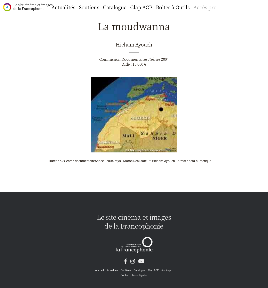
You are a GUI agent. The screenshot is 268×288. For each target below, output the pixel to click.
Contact (125, 275)
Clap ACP (141, 7)
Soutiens (89, 7)
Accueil (99, 270)
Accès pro (205, 7)
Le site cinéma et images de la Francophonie (28, 6)
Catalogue (115, 7)
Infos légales (139, 275)
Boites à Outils (173, 7)
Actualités (63, 7)
